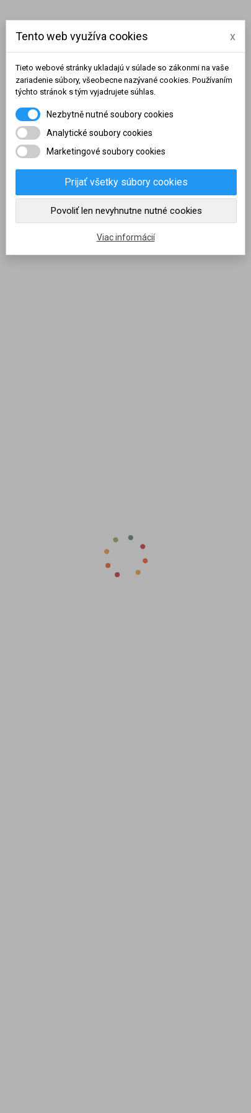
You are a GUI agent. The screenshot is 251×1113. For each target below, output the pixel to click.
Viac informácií (126, 237)
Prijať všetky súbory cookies (126, 182)
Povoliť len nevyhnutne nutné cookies (126, 210)
